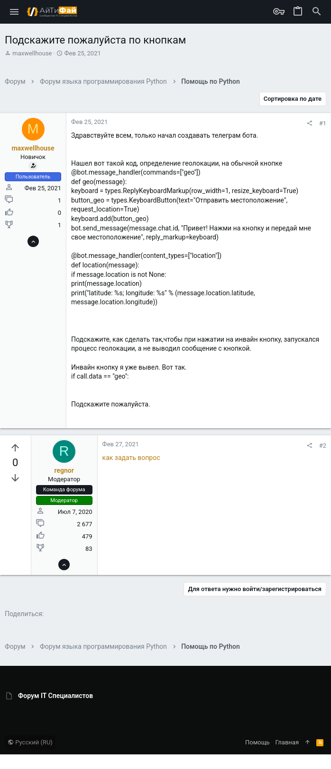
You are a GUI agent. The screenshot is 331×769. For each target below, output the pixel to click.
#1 (322, 123)
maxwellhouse (32, 53)
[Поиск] (316, 12)
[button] (14, 11)
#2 (322, 445)
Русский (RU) (30, 742)
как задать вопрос (131, 457)
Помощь (257, 742)
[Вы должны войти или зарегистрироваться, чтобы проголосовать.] (15, 448)
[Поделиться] (309, 123)
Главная (287, 742)
